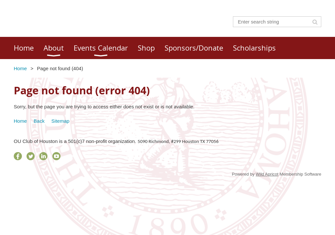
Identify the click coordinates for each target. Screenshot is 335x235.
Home (20, 68)
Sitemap (60, 121)
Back (39, 121)
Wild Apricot (267, 174)
